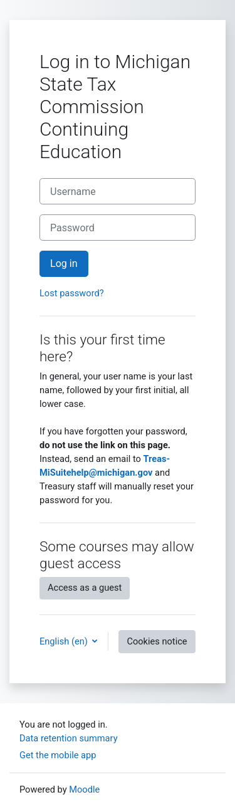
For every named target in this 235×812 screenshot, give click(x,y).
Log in (64, 263)
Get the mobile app (57, 755)
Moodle (84, 789)
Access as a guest (85, 587)
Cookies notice (157, 641)
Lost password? (71, 293)
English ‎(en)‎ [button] (64, 641)
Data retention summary (68, 738)
